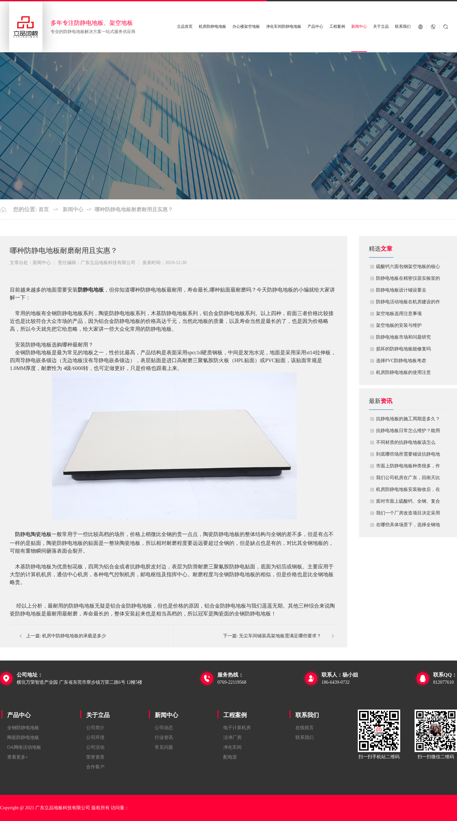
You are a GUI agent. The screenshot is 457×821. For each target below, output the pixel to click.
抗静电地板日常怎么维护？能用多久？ (408, 432)
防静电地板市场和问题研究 (403, 337)
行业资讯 (164, 737)
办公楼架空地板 (246, 27)
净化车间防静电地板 (283, 27)
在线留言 (304, 727)
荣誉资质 (95, 757)
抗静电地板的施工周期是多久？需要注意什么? (408, 420)
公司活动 (95, 747)
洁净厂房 (232, 737)
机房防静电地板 (212, 27)
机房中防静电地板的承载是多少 (74, 635)
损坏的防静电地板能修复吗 (403, 348)
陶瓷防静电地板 (23, 737)
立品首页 (185, 27)
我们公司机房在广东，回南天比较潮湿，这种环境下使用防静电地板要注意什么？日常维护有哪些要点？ (408, 479)
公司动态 (164, 727)
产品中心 (315, 27)
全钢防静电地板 (23, 727)
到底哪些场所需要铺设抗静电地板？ (408, 456)
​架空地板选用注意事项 (399, 313)
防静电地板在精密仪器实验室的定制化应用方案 (408, 280)
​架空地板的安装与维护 (399, 325)
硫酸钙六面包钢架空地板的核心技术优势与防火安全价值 (408, 268)
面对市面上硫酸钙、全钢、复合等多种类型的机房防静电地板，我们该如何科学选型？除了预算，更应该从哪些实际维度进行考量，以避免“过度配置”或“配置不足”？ (408, 503)
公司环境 (95, 737)
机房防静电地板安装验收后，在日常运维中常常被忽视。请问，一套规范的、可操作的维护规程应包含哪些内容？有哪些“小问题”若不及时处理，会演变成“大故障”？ (408, 491)
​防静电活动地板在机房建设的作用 (408, 303)
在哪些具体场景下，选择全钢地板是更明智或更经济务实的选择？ (408, 526)
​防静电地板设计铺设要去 (401, 290)
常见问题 (164, 747)
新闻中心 (359, 27)
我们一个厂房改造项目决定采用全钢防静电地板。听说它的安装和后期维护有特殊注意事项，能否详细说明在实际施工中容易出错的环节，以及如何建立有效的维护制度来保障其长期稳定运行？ (408, 515)
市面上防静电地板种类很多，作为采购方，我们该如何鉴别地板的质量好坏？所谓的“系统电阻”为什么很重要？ (408, 467)
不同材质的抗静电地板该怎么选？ (405, 444)
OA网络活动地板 (24, 747)
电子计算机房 (237, 727)
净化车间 (232, 747)
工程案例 (337, 27)
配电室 (230, 757)
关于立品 (381, 27)
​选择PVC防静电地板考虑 (401, 360)
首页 (44, 209)
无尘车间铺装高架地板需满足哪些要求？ (280, 635)
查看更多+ (17, 757)
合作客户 (95, 766)
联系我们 (403, 27)
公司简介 (95, 727)
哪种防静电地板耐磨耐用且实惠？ (134, 209)
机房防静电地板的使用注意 (403, 372)
